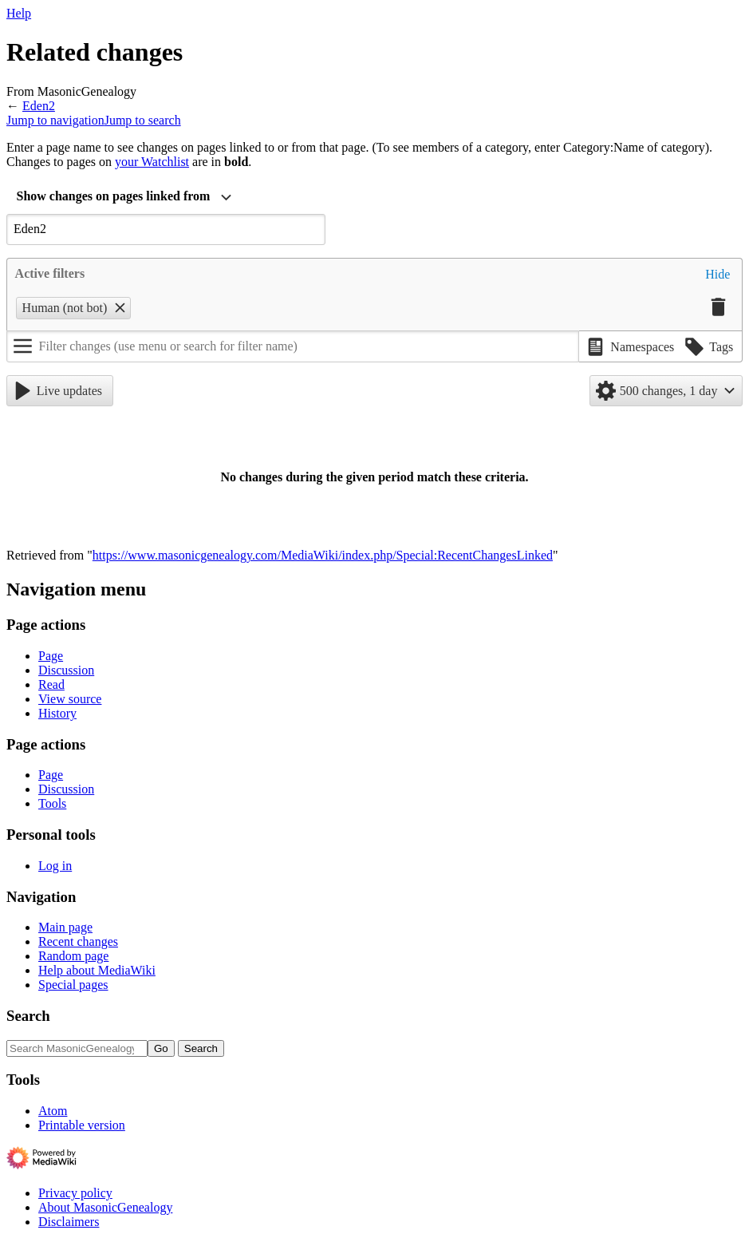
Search (28, 1015)
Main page (65, 927)
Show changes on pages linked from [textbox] (114, 196)
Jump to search (142, 120)
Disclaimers (68, 1221)
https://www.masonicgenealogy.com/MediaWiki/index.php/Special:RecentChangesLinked (323, 555)
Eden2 (38, 106)
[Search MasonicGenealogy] (77, 1048)
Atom (52, 1110)
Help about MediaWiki (97, 970)
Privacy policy (75, 1193)
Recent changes (78, 941)
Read (51, 684)
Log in (55, 865)
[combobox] (124, 198)
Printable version (81, 1125)
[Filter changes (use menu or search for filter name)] (292, 346)
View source (69, 699)
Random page (73, 956)
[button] (717, 275)
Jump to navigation (55, 120)
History (57, 713)
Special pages (73, 984)
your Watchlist (152, 161)
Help (18, 13)
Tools (52, 803)
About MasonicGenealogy (105, 1207)
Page (50, 656)
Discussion (66, 670)
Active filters (50, 273)
